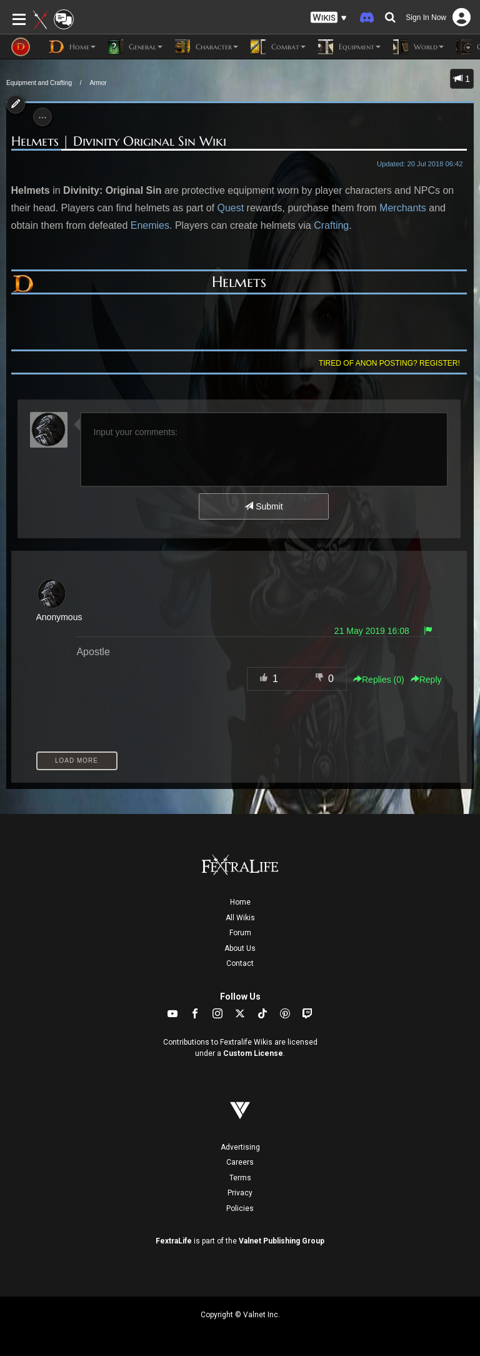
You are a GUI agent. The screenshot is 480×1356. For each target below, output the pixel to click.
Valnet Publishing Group (281, 1241)
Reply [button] (426, 680)
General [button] (135, 46)
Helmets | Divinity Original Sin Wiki (118, 141)
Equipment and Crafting (39, 82)
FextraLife (174, 1241)
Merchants (402, 208)
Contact (240, 963)
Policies (240, 1208)
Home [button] (72, 46)
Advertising (240, 1147)
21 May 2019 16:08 (371, 631)
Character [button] (206, 46)
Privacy (240, 1192)
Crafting (331, 225)
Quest (230, 208)
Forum (240, 932)
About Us (240, 948)
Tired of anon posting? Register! (389, 363)
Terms (240, 1177)
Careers (240, 1162)
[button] (328, 18)
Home (240, 902)
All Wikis (240, 917)
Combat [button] (278, 46)
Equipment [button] (349, 46)
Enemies (150, 225)
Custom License (253, 1053)
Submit (263, 506)
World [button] (418, 46)
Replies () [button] (378, 680)
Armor (97, 82)
